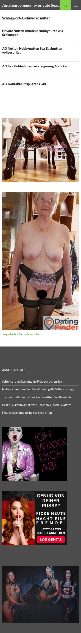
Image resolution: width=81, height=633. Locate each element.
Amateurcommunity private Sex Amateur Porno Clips (31, 5)
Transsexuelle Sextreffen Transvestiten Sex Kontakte (36, 397)
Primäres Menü (76, 5)
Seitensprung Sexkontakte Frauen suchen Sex (32, 381)
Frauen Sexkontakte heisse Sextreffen (27, 412)
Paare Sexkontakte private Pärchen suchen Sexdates (36, 405)
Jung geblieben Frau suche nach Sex (20, 334)
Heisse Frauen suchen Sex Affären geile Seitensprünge (38, 389)
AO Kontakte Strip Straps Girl (24, 84)
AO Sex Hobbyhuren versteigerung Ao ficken (35, 66)
